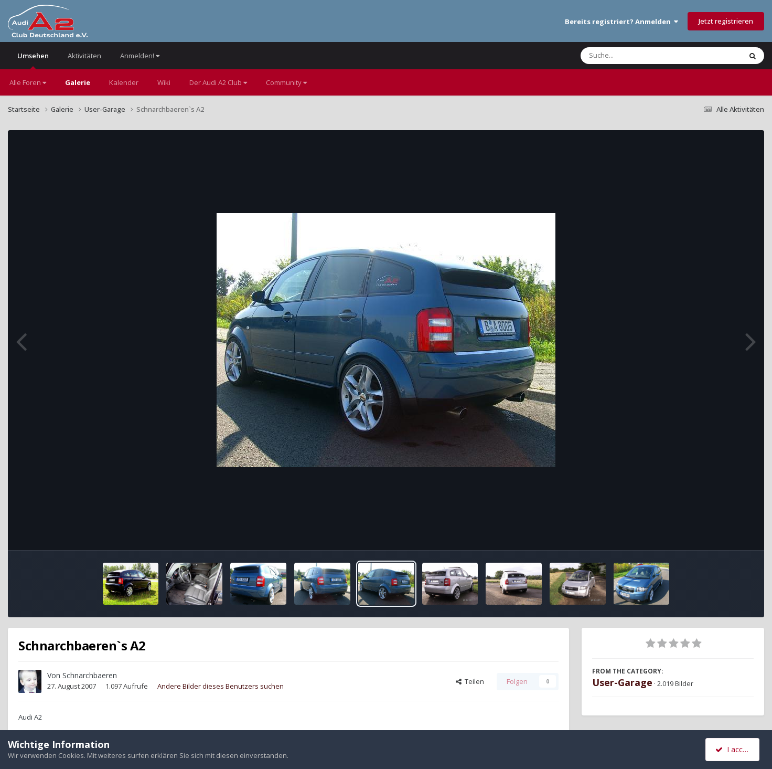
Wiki (163, 82)
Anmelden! (139, 55)
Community (286, 82)
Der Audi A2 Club (218, 82)
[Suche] (640, 55)
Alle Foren (27, 82)
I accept (734, 749)
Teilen (470, 681)
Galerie (77, 82)
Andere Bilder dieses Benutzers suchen (220, 686)
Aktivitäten (84, 55)
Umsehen (33, 60)
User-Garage (622, 682)
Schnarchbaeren (89, 675)
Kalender (123, 82)
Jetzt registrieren (726, 21)
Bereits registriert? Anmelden (621, 21)
